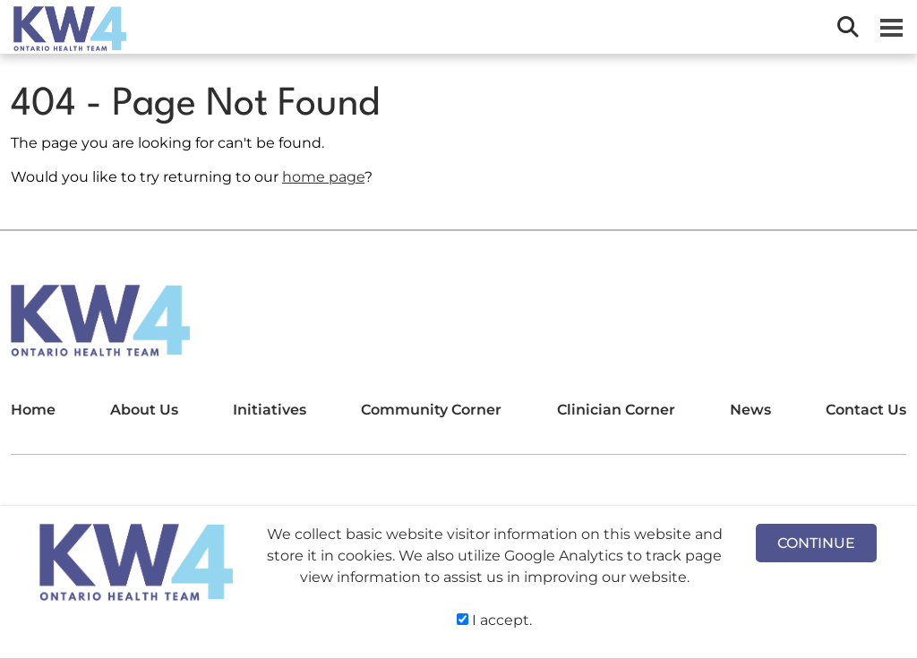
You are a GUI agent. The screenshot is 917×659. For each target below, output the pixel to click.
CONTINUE (816, 543)
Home (33, 409)
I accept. (494, 620)
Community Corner (431, 409)
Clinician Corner (616, 409)
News (750, 409)
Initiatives (269, 409)
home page (323, 176)
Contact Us (866, 409)
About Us (144, 409)
